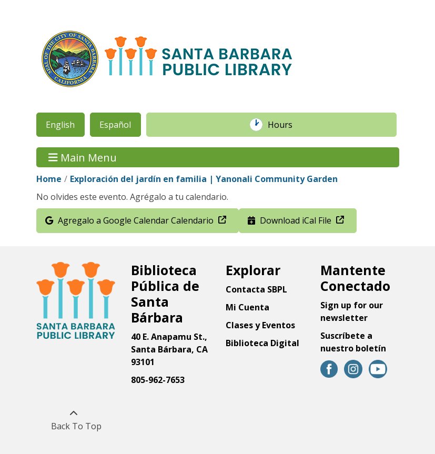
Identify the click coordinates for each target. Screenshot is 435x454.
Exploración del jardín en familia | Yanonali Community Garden (204, 179)
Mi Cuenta (247, 307)
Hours (285, 124)
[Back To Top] (74, 419)
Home (49, 179)
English (60, 124)
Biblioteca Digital (262, 343)
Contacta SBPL (256, 289)
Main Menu (82, 157)
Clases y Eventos (260, 325)
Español (115, 124)
